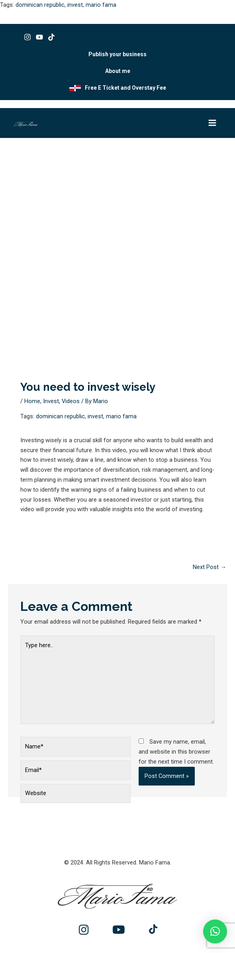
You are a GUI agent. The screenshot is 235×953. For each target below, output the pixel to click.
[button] (215, 931)
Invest (51, 401)
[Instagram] (27, 37)
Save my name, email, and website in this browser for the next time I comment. (176, 751)
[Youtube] (39, 37)
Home (32, 401)
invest (75, 4)
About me (117, 71)
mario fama (101, 4)
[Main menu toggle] (212, 123)
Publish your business (117, 54)
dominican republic (40, 4)
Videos (71, 401)
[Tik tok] (51, 37)
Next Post (209, 567)
